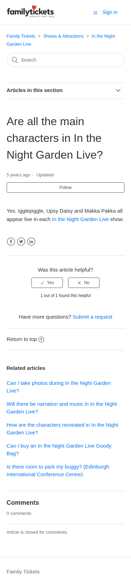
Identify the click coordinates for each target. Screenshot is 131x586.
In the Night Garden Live (80, 219)
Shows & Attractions (63, 36)
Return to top (25, 339)
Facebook (11, 241)
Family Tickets (21, 36)
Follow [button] (65, 187)
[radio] (47, 282)
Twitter (21, 241)
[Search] (66, 60)
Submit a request (92, 317)
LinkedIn (31, 241)
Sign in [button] (109, 12)
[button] (95, 12)
